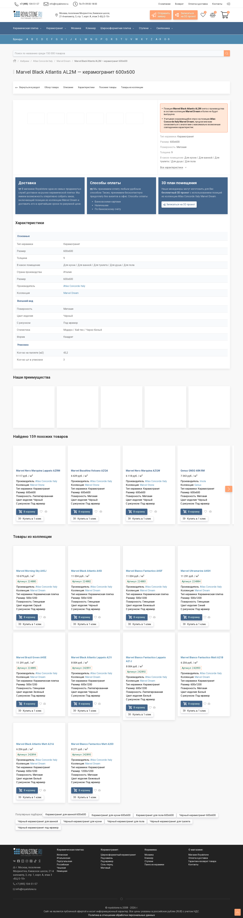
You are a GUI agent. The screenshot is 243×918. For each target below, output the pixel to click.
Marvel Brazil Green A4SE (31, 657)
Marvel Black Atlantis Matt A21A (35, 744)
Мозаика (149, 853)
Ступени (149, 860)
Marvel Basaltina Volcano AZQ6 (89, 470)
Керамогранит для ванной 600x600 (65, 813)
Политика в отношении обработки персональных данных (121, 913)
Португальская (64, 860)
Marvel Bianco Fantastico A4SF (144, 570)
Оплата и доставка (198, 856)
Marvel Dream (71, 293)
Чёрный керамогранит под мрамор (38, 826)
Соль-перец (107, 863)
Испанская (62, 853)
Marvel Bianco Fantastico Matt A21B (202, 657)
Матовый (105, 866)
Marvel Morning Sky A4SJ (31, 570)
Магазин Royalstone (198, 853)
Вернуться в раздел (27, 87)
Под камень (107, 856)
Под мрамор (107, 860)
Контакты (193, 863)
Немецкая (62, 869)
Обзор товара (51, 87)
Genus (197, 484)
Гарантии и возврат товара (202, 860)
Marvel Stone (37, 484)
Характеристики (86, 87)
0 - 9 (166, 39)
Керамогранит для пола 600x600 (155, 813)
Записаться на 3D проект (179, 204)
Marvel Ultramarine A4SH (195, 570)
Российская (63, 863)
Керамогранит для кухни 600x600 (111, 813)
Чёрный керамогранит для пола (125, 820)
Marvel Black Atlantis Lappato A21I (91, 657)
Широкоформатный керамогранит (118, 853)
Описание (68, 87)
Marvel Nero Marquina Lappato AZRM (38, 470)
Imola (203, 481)
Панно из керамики (154, 863)
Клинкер (149, 856)
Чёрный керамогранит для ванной (38, 820)
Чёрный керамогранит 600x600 (197, 813)
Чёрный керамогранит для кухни (82, 820)
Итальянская (63, 856)
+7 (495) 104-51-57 (25, 882)
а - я (158, 39)
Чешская (61, 866)
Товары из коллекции (132, 87)
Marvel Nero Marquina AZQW (143, 470)
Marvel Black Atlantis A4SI (86, 570)
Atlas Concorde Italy (74, 286)
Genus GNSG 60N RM (193, 470)
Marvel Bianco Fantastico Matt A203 (92, 744)
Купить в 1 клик (30, 518)
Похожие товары (107, 87)
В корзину (27, 511)
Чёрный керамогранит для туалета (170, 820)
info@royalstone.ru (24, 887)
